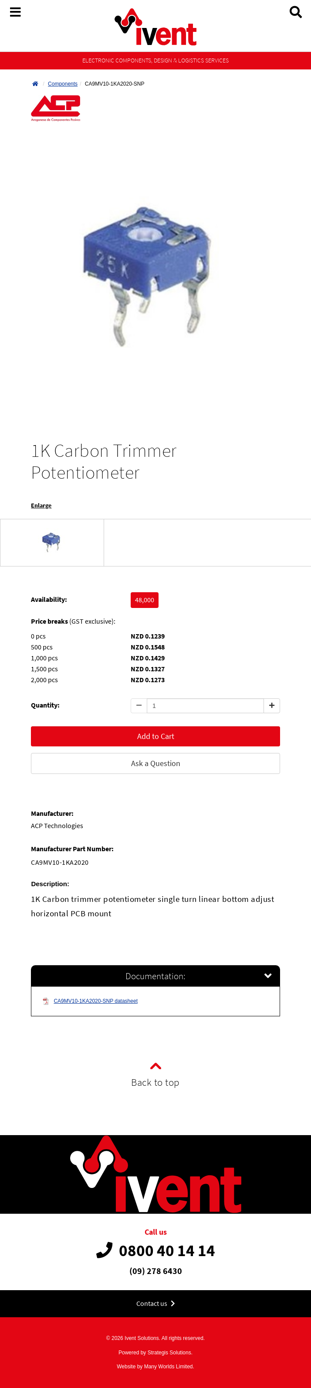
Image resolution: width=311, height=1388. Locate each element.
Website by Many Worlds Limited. (155, 1367)
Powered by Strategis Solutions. (155, 1353)
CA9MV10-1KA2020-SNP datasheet (90, 1001)
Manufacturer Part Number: (72, 848)
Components (63, 84)
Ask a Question (155, 763)
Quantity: (45, 705)
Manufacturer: (52, 813)
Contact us (155, 1303)
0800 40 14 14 (155, 1250)
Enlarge (41, 505)
